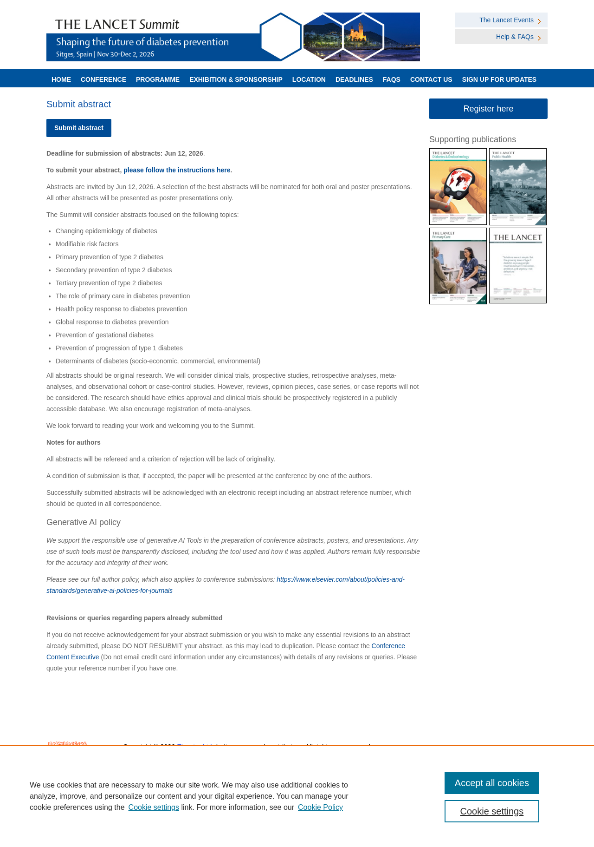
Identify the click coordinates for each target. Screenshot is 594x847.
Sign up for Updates (499, 79)
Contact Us (431, 79)
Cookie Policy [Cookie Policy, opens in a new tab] (320, 807)
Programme (158, 79)
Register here (488, 108)
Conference (103, 79)
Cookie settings (154, 807)
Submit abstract (78, 127)
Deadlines (354, 79)
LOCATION (309, 79)
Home (61, 79)
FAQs (391, 79)
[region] (297, 796)
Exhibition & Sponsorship (236, 79)
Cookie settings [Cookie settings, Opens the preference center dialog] (492, 811)
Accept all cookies (492, 783)
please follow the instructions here (176, 170)
